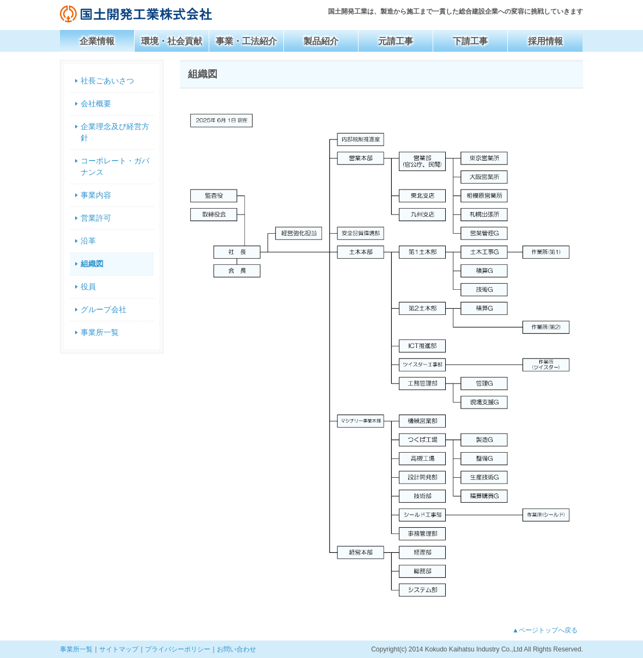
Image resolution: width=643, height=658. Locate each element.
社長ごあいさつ (107, 80)
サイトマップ (118, 649)
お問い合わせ (236, 649)
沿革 (88, 240)
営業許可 (96, 218)
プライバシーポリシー (177, 649)
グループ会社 (103, 309)
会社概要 (96, 103)
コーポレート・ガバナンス (115, 166)
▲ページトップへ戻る (545, 630)
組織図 (92, 263)
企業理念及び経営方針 (115, 132)
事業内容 (96, 195)
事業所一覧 (100, 332)
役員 (88, 286)
